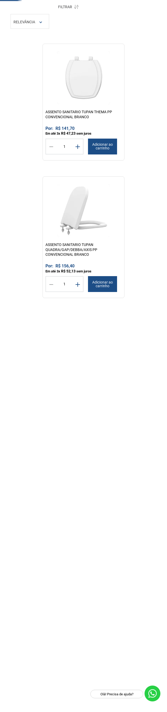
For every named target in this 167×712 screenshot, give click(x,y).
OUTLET (147, 6)
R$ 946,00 (53, 410)
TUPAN (114, 49)
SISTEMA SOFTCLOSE (29, 156)
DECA (66, 49)
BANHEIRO (18, 102)
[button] (32, 93)
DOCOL (78, 49)
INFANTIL (17, 182)
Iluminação (111, 65)
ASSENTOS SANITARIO (29, 126)
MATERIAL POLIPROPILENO (34, 150)
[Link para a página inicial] (75, 78)
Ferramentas (74, 65)
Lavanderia (148, 65)
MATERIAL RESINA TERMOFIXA (25, 166)
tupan (90, 78)
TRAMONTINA (96, 49)
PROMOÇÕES (117, 6)
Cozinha (37, 65)
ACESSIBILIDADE (24, 176)
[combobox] (87, 39)
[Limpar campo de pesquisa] (152, 39)
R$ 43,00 (34, 410)
